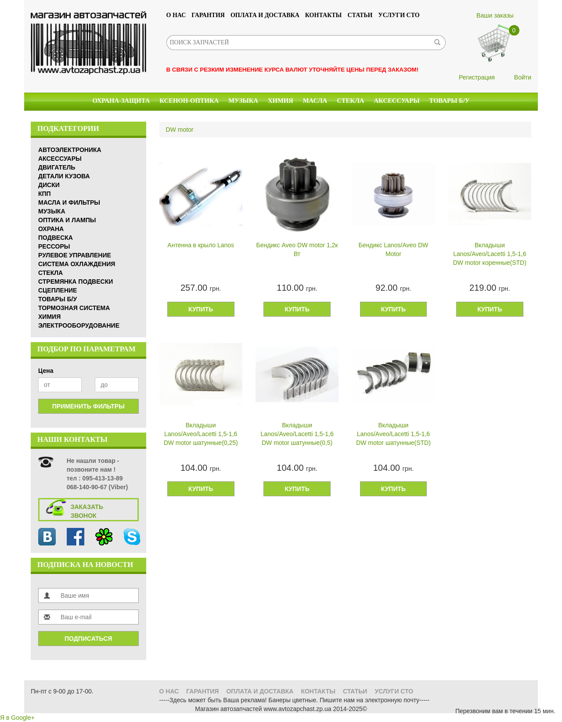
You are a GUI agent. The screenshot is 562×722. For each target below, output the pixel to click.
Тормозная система (74, 307)
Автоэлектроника (69, 149)
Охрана (51, 228)
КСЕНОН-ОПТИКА (189, 100)
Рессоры (54, 246)
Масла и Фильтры (69, 202)
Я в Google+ (17, 717)
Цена (45, 370)
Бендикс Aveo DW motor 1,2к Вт (297, 249)
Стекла (350, 100)
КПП (44, 193)
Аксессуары (396, 100)
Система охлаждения (76, 263)
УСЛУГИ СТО (399, 15)
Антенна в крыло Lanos (200, 245)
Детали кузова (64, 176)
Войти (522, 77)
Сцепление (57, 290)
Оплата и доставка (265, 15)
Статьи (359, 15)
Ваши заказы (495, 15)
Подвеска (55, 237)
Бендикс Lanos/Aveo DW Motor (394, 249)
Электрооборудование (78, 325)
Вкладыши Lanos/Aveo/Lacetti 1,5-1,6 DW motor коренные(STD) (489, 254)
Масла (315, 100)
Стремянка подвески (75, 281)
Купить (200, 309)
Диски (49, 184)
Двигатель (56, 167)
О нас (176, 15)
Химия (280, 100)
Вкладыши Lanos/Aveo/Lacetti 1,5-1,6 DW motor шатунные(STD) (393, 434)
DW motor (180, 129)
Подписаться (88, 638)
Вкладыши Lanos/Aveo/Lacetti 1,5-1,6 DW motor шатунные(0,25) (201, 434)
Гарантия (208, 15)
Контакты (323, 15)
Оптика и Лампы (67, 220)
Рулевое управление (74, 255)
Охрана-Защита (121, 100)
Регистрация (477, 77)
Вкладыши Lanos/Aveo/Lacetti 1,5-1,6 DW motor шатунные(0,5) (296, 434)
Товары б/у (449, 100)
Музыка (243, 100)
